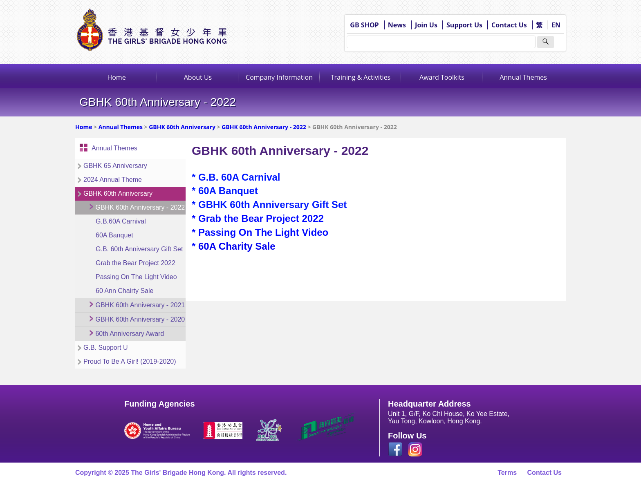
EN (555, 24)
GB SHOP (364, 24)
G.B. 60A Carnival (239, 177)
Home (116, 77)
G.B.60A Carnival (121, 221)
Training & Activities (361, 77)
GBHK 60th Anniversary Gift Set (272, 204)
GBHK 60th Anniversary (182, 127)
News (397, 24)
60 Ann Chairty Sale (124, 290)
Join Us (426, 24)
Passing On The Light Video (136, 276)
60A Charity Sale (237, 246)
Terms (507, 472)
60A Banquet (114, 235)
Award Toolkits (441, 77)
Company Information (279, 77)
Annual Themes (523, 77)
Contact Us (509, 24)
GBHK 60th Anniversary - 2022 (264, 127)
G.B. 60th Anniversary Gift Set (139, 249)
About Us (198, 77)
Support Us (464, 24)
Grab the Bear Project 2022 (135, 262)
